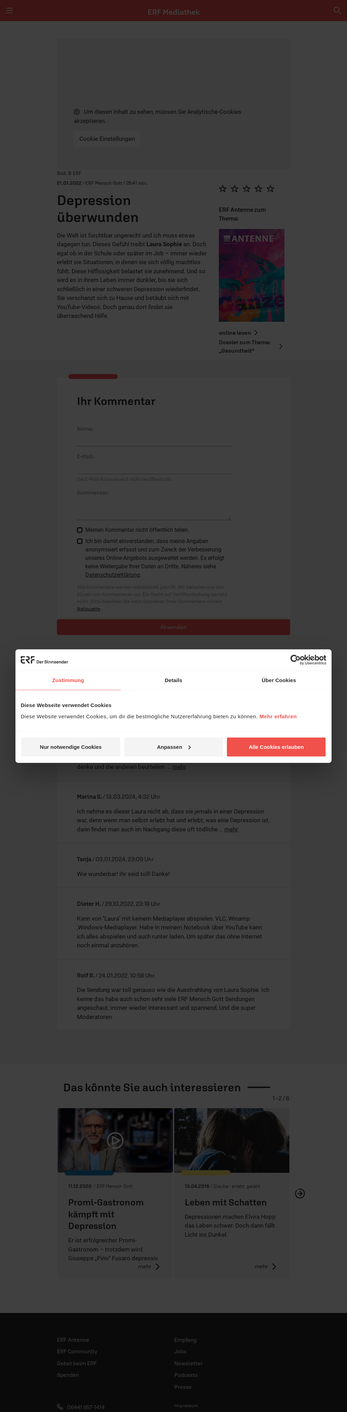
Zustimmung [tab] (68, 680)
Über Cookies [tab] (279, 680)
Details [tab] (173, 680)
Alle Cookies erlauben (276, 747)
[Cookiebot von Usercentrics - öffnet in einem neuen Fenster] (295, 660)
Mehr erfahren (278, 716)
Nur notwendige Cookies (71, 747)
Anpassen (174, 747)
